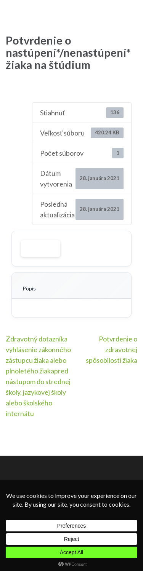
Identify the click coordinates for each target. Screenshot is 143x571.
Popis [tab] (29, 288)
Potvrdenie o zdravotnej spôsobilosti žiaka (111, 349)
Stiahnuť (40, 248)
